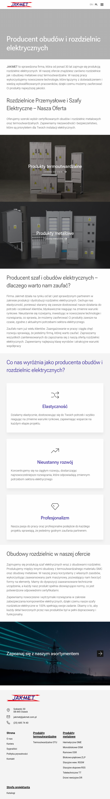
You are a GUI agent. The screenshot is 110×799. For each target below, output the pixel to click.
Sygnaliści (12, 748)
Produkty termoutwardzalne (44, 734)
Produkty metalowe (69, 734)
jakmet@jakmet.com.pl (25, 717)
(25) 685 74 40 (20, 722)
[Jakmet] (19, 4)
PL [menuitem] (96, 4)
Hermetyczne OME (72, 742)
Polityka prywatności (17, 753)
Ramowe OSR (70, 752)
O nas (9, 738)
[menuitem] (91, 4)
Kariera (10, 743)
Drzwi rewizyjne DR (72, 777)
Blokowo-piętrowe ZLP (74, 757)
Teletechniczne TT (72, 772)
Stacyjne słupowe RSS (74, 767)
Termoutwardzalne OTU (45, 742)
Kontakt (10, 758)
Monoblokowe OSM (73, 747)
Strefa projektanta (18, 787)
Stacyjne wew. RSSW (73, 762)
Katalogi (11, 793)
